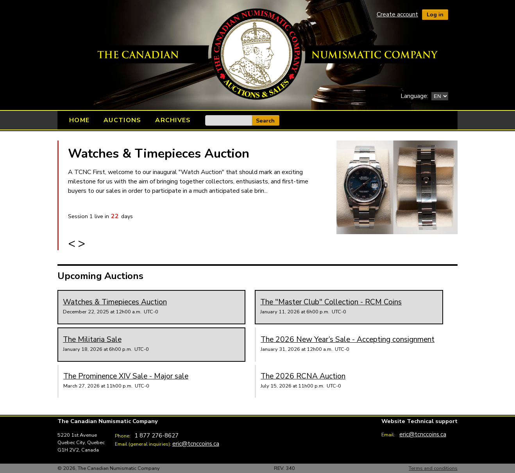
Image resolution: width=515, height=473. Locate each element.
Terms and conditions (433, 468)
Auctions (122, 120)
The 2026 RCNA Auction (303, 376)
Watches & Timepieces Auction (158, 153)
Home (79, 120)
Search (265, 120)
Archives (173, 120)
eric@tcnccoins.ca (195, 443)
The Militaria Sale (92, 339)
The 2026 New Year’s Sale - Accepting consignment (348, 339)
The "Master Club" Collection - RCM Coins (331, 302)
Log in (435, 14)
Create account (397, 14)
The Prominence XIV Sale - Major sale (125, 376)
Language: (414, 96)
